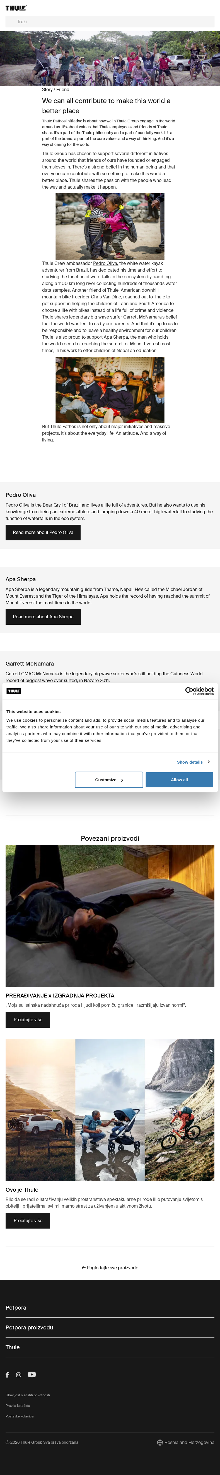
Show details (190, 761)
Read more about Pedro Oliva (43, 532)
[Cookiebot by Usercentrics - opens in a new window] (189, 691)
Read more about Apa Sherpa (43, 617)
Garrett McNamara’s (144, 317)
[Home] (40, 8)
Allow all (179, 779)
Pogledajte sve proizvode (110, 1268)
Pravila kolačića (18, 1405)
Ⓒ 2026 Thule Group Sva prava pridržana (42, 1442)
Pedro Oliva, (105, 263)
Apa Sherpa (115, 337)
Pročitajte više (28, 1020)
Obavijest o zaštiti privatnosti (28, 1395)
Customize (109, 779)
